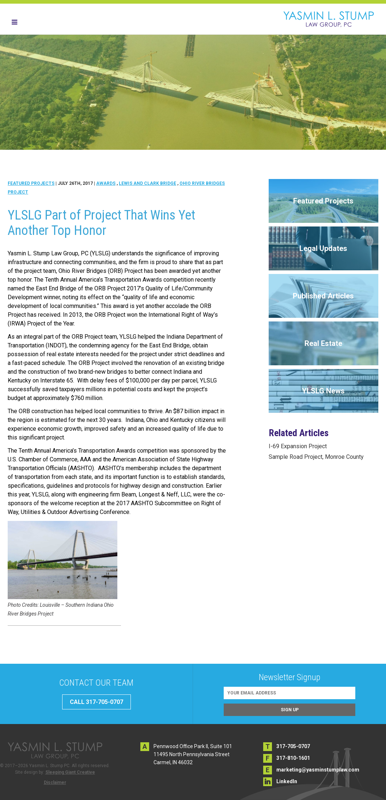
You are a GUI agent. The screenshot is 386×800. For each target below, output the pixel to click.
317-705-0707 (293, 746)
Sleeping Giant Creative (70, 772)
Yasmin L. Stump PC (328, 19)
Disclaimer (55, 782)
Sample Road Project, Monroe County (316, 456)
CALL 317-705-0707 (96, 701)
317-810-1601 (293, 758)
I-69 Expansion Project (298, 446)
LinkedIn (286, 781)
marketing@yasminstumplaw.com (317, 770)
